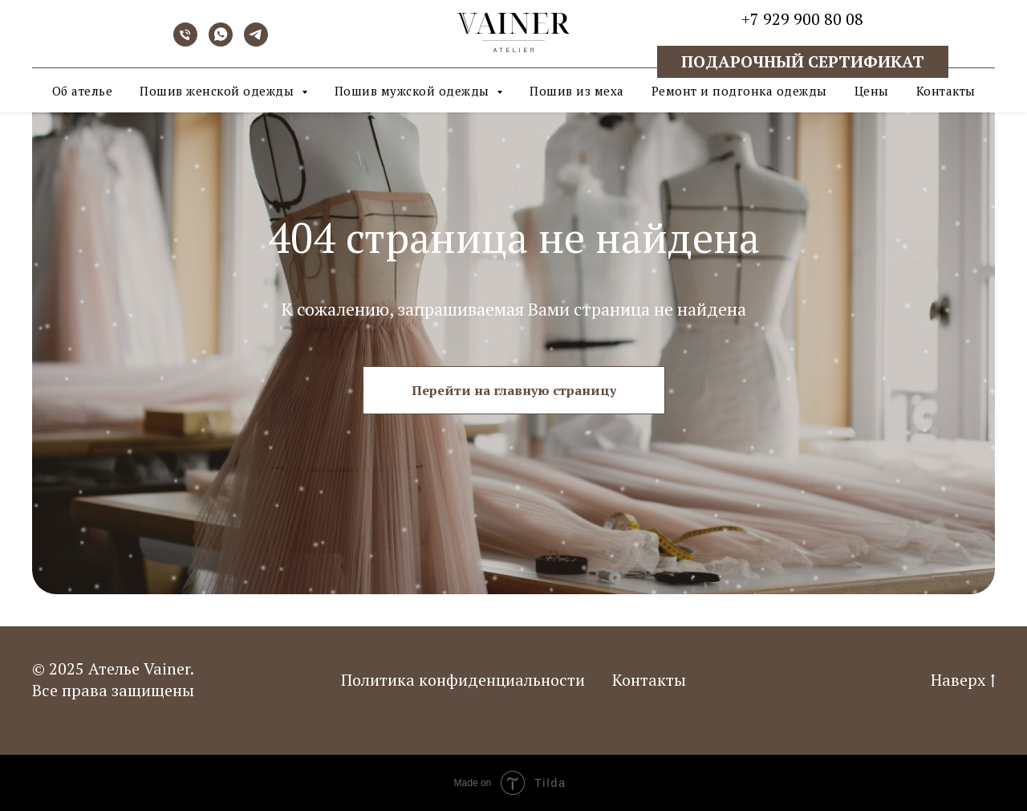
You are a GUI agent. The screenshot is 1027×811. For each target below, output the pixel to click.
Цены (871, 91)
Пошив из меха (577, 91)
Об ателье (82, 91)
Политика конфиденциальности (463, 680)
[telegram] (256, 42)
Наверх (963, 680)
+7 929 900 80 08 (802, 19)
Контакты (946, 91)
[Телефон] (185, 42)
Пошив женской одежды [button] (219, 91)
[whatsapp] (221, 42)
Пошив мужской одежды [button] (414, 91)
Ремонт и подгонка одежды (739, 91)
